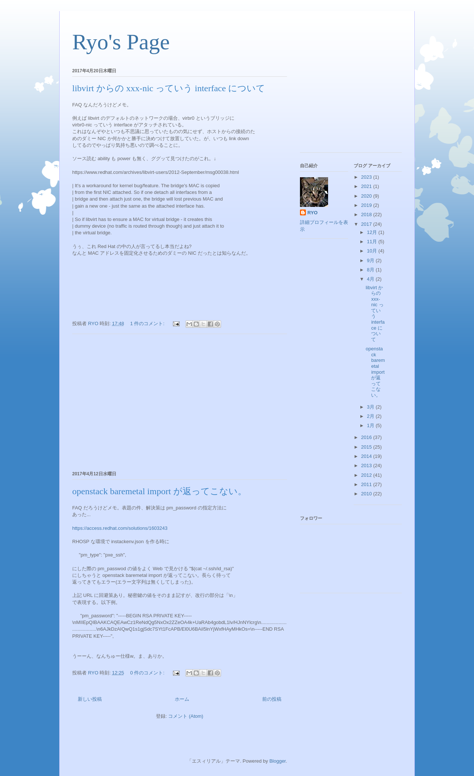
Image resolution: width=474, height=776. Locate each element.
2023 (367, 177)
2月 (371, 416)
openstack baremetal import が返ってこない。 (159, 491)
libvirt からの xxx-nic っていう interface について (168, 88)
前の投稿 (271, 699)
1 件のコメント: (148, 323)
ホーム (182, 699)
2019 (367, 205)
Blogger (277, 761)
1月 (371, 425)
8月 (371, 270)
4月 (371, 279)
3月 (371, 407)
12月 (372, 232)
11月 (372, 241)
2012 (367, 475)
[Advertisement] (179, 401)
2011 (367, 484)
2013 (367, 465)
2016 (367, 437)
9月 (371, 260)
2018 (367, 214)
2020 (367, 196)
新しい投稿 (90, 699)
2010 (367, 493)
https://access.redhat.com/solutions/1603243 (119, 528)
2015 (367, 447)
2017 (367, 224)
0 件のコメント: (148, 673)
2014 (367, 456)
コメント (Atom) (185, 716)
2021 (367, 186)
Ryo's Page (121, 42)
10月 (372, 251)
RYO (312, 212)
